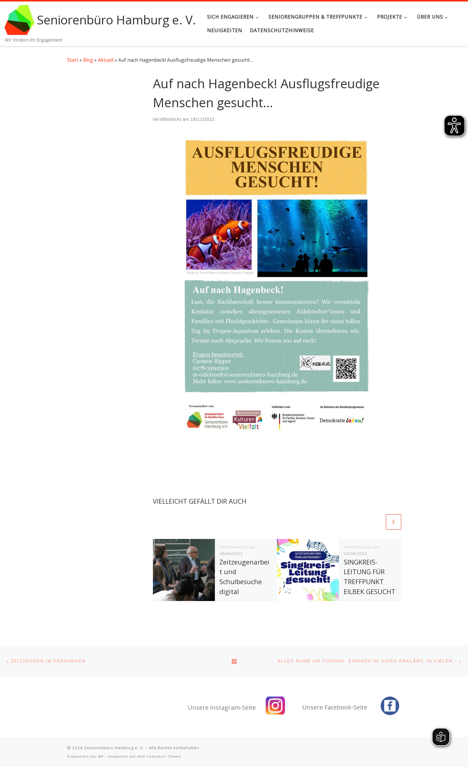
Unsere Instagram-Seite (222, 707)
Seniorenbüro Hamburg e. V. (114, 747)
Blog (88, 60)
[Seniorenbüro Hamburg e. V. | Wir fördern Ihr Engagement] (20, 18)
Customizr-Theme (164, 756)
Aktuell (105, 60)
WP (101, 756)
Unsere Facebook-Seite (334, 707)
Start (72, 60)
